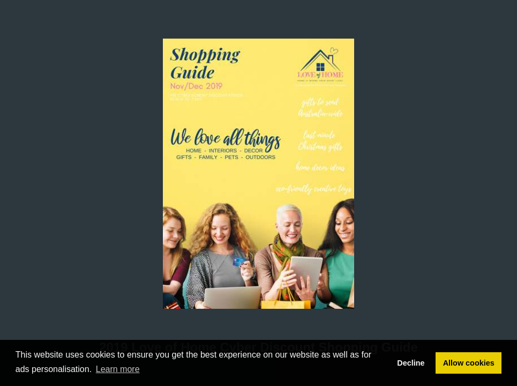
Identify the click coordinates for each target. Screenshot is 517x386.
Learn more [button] (118, 369)
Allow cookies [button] (468, 363)
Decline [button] (410, 363)
